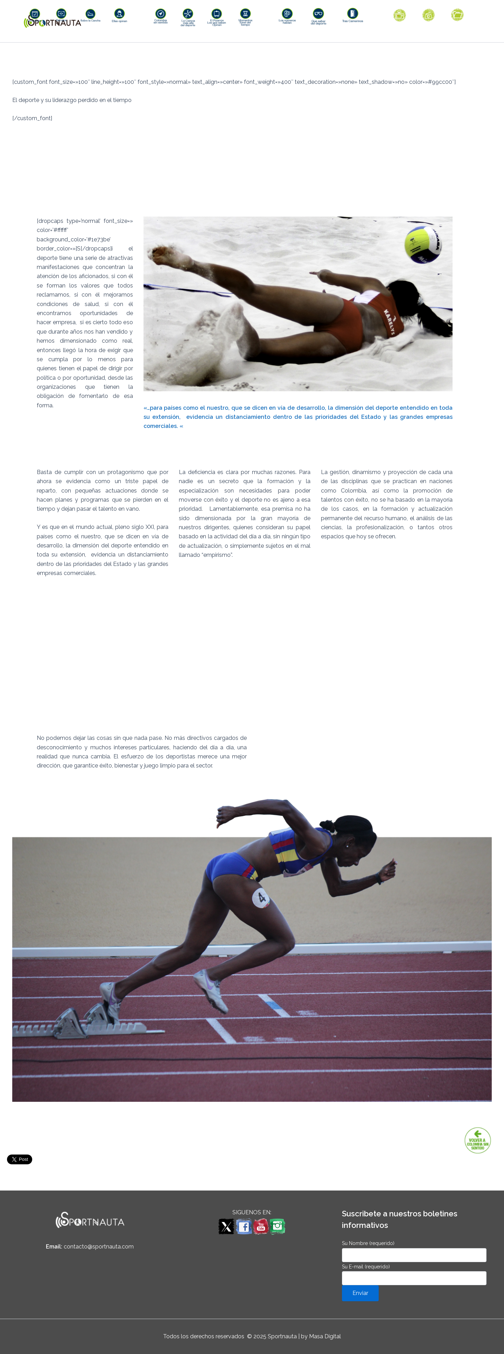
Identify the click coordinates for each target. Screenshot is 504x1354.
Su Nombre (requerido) (414, 1251)
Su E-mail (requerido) (414, 1274)
